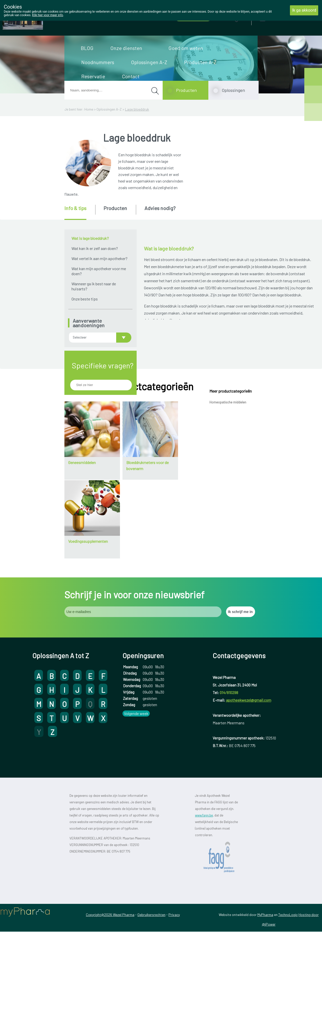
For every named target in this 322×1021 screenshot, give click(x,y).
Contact (130, 76)
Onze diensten (126, 48)
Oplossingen (233, 90)
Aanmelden (280, 17)
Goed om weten (185, 48)
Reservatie (93, 76)
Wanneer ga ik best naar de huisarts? (93, 286)
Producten (186, 90)
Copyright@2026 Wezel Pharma (110, 992)
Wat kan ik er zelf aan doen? (94, 248)
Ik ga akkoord (304, 10)
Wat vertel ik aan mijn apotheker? (99, 258)
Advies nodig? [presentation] (160, 208)
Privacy (174, 992)
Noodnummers (97, 62)
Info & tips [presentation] (75, 208)
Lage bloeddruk (137, 109)
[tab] (79, 212)
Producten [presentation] (115, 208)
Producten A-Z (200, 62)
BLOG (87, 48)
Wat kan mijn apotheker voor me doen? (98, 271)
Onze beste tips (84, 298)
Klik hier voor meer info (47, 15)
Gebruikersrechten (151, 992)
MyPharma (265, 992)
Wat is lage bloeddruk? (90, 238)
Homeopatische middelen (227, 479)
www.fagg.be (204, 893)
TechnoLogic (288, 992)
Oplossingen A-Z (149, 62)
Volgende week (136, 791)
